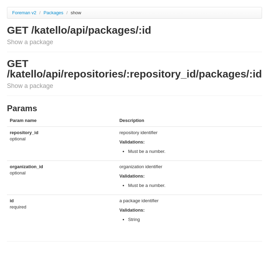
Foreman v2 (24, 12)
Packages (54, 12)
